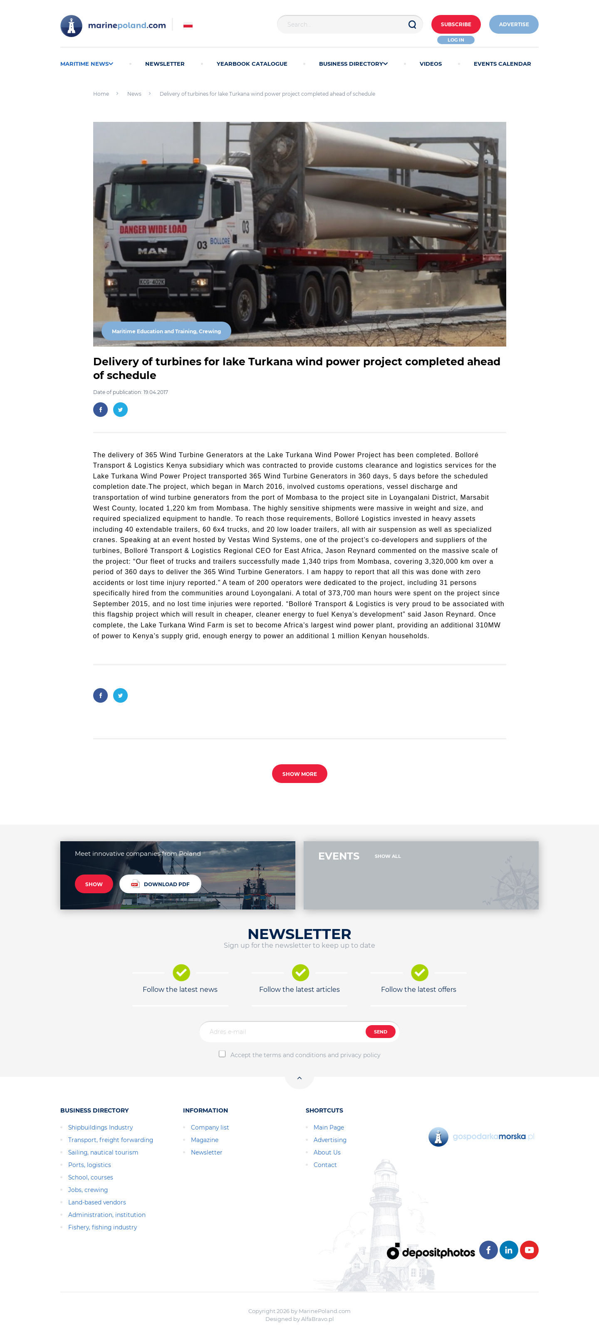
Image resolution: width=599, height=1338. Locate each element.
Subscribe (454, 25)
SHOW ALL (388, 856)
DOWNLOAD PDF (160, 884)
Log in (454, 40)
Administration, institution (107, 1215)
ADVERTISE (513, 25)
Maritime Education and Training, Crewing (166, 331)
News (134, 94)
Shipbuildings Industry (100, 1127)
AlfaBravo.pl (317, 1319)
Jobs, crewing (88, 1190)
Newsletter (207, 1152)
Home (101, 94)
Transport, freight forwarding (110, 1140)
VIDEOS (431, 63)
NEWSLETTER (165, 63)
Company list (210, 1127)
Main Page (329, 1127)
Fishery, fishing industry (102, 1227)
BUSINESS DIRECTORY (353, 63)
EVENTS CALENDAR (502, 63)
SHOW (94, 884)
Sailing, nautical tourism (103, 1152)
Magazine (204, 1140)
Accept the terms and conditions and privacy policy (305, 1055)
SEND (380, 1032)
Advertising (330, 1140)
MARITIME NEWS (86, 63)
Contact (325, 1165)
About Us (327, 1152)
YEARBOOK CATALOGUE (252, 63)
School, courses (90, 1177)
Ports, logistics (89, 1165)
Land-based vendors (97, 1202)
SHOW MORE (299, 774)
